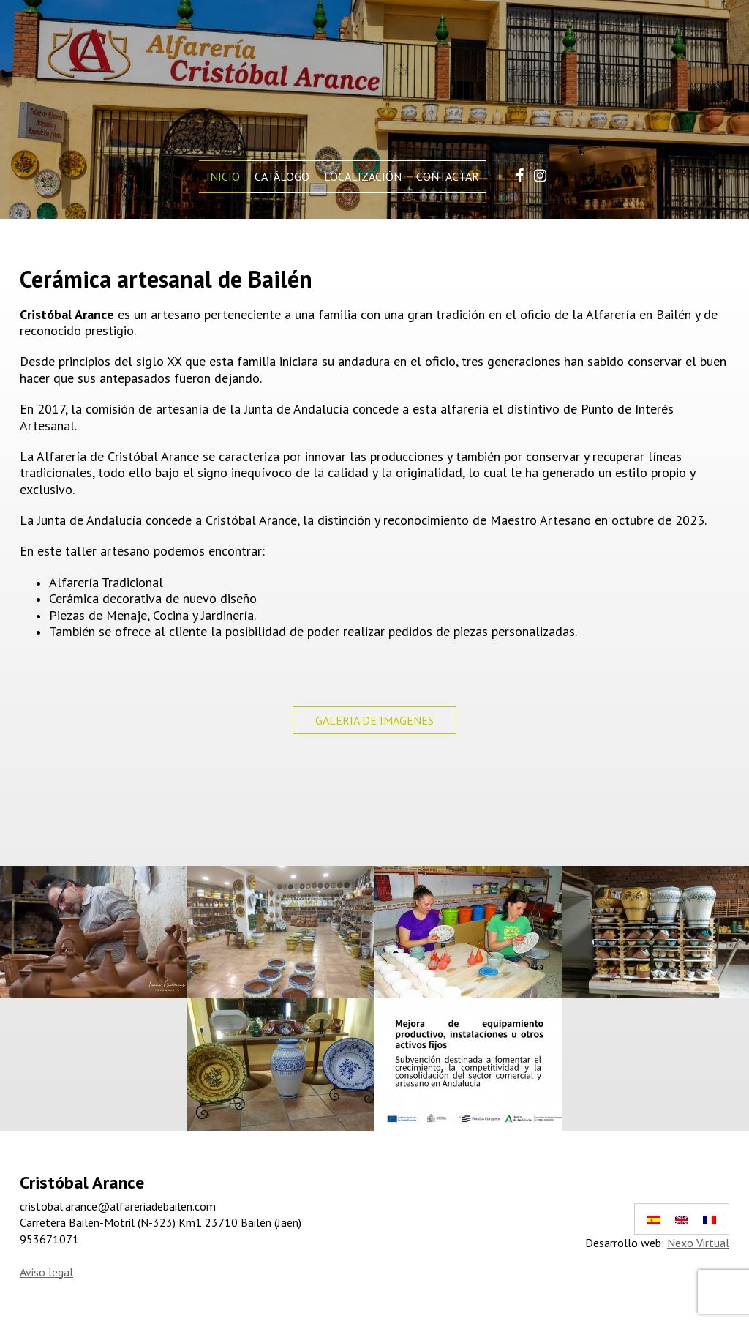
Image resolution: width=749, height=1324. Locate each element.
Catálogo (282, 176)
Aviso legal (46, 1272)
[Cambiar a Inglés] (682, 1219)
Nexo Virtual (698, 1242)
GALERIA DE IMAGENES (374, 720)
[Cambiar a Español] (654, 1219)
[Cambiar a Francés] (709, 1219)
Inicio (223, 176)
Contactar (447, 176)
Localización (363, 176)
